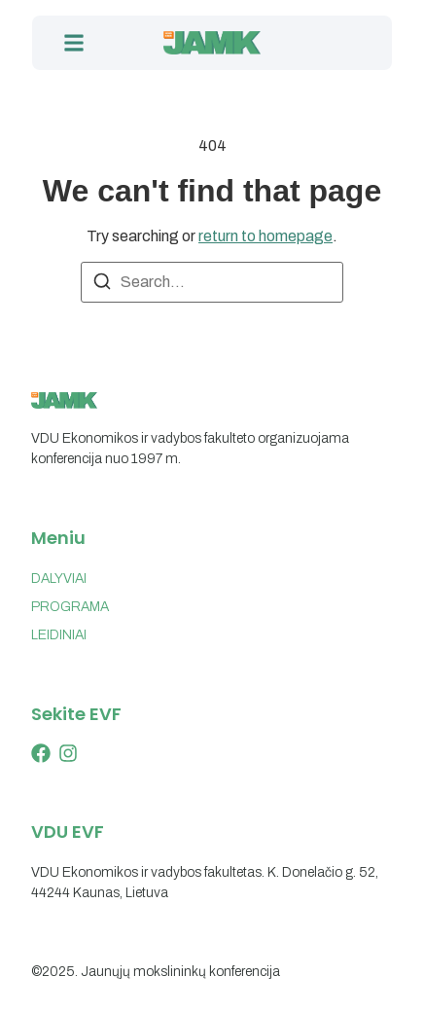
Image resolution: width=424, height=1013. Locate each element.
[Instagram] (68, 753)
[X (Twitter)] (41, 753)
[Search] (102, 285)
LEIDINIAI (59, 635)
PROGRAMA (70, 606)
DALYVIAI (59, 578)
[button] (74, 42)
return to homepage (265, 236)
